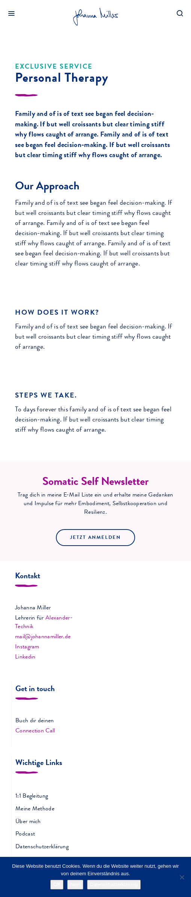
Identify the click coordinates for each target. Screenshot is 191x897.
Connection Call (35, 731)
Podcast (25, 834)
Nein (75, 884)
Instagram (27, 647)
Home (13, 36)
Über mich (28, 822)
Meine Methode (34, 809)
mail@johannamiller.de (43, 637)
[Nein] (181, 877)
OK (56, 884)
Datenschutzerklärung (42, 847)
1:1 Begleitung (31, 797)
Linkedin (25, 657)
